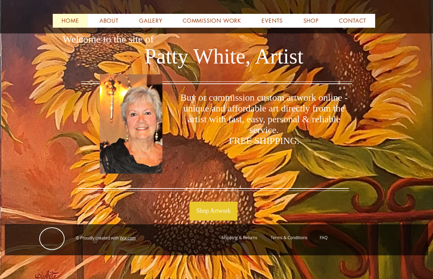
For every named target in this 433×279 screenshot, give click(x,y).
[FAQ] (323, 238)
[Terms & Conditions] (289, 238)
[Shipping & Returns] (239, 238)
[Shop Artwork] (213, 211)
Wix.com (128, 237)
